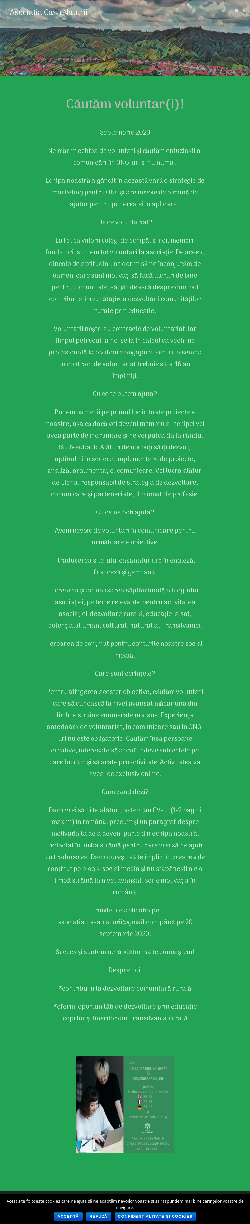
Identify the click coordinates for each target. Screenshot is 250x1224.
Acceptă (68, 1216)
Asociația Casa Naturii (49, 13)
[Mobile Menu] (242, 11)
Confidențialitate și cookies (155, 1216)
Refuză (99, 1216)
